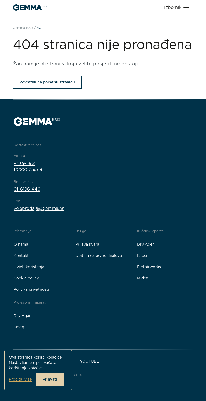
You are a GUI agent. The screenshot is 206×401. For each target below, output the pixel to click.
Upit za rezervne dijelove (98, 255)
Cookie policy (26, 278)
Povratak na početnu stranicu (47, 82)
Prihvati (50, 379)
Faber (142, 255)
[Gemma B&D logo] (30, 7)
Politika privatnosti (31, 289)
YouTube (89, 361)
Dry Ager (145, 244)
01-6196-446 (27, 189)
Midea (142, 278)
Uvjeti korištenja (29, 267)
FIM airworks (149, 267)
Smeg (19, 327)
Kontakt (21, 255)
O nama (21, 244)
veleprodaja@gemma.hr (39, 208)
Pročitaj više (20, 379)
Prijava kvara (87, 244)
